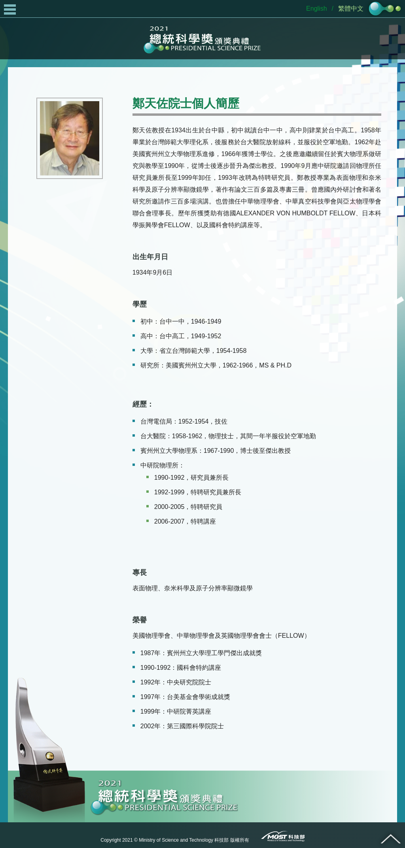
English (316, 8)
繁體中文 (350, 8)
